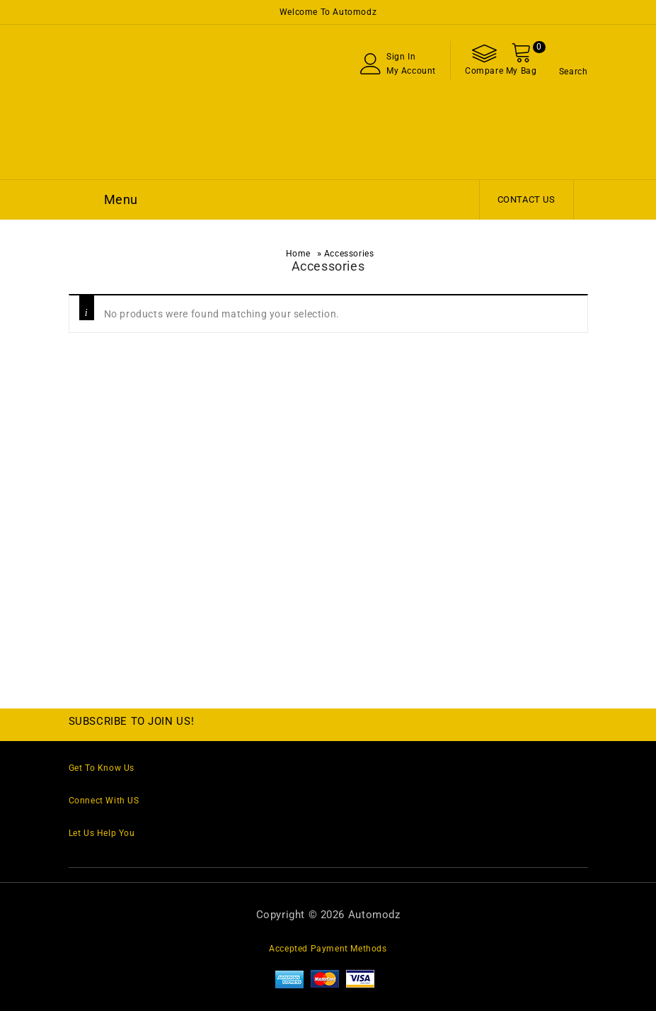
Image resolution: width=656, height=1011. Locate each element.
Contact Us (526, 199)
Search (573, 72)
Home (298, 254)
